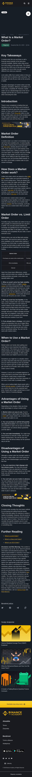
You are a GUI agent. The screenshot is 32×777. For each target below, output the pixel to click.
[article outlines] (28, 13)
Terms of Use (21, 589)
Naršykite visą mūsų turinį (16, 704)
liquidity (9, 204)
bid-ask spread (10, 386)
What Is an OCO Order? (12, 542)
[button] (29, 3)
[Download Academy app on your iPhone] (8, 751)
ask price (10, 190)
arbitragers (12, 294)
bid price (13, 194)
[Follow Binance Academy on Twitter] (6, 758)
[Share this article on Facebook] (10, 608)
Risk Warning (5, 591)
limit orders (7, 147)
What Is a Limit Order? (11, 536)
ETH (4, 416)
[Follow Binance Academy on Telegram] (9, 758)
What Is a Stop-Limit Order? (13, 539)
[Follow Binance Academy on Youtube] (11, 758)
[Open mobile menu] (29, 3)
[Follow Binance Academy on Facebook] (3, 758)
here (27, 572)
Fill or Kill (17, 113)
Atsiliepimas (6, 743)
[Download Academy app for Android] (18, 751)
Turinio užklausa (8, 740)
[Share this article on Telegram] (18, 608)
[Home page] (7, 3)
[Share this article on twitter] (2, 608)
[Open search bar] (24, 3)
